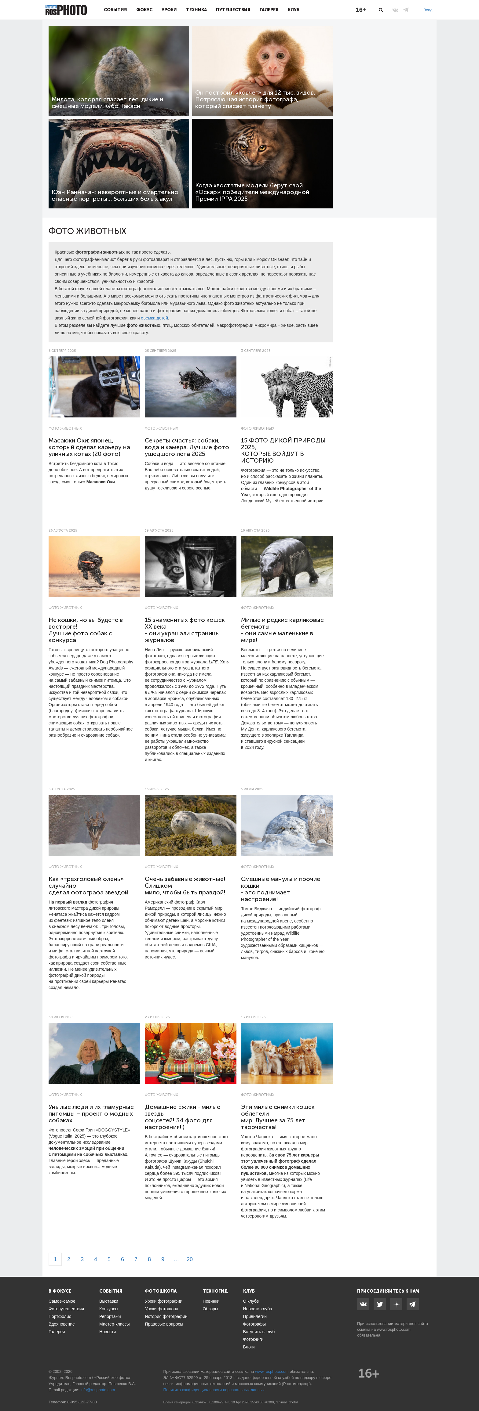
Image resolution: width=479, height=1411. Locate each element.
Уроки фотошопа (161, 1308)
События (115, 9)
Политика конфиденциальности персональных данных (214, 1390)
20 (190, 1259)
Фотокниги (253, 1339)
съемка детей (154, 318)
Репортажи (110, 1316)
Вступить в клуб (259, 1331)
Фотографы (254, 1324)
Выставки (108, 1301)
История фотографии (166, 1316)
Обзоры (210, 1308)
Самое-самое (62, 1301)
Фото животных (65, 428)
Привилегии (255, 1316)
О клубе (251, 1301)
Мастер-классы (114, 1324)
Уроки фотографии (163, 1301)
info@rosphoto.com (97, 1390)
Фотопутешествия (66, 1308)
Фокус (144, 9)
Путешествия (233, 9)
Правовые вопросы (164, 1324)
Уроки (169, 9)
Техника (196, 9)
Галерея (269, 9)
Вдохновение (62, 1324)
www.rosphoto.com (394, 1329)
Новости (107, 1331)
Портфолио (60, 1316)
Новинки (211, 1301)
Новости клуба (257, 1308)
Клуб (293, 9)
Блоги (249, 1346)
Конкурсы (108, 1308)
